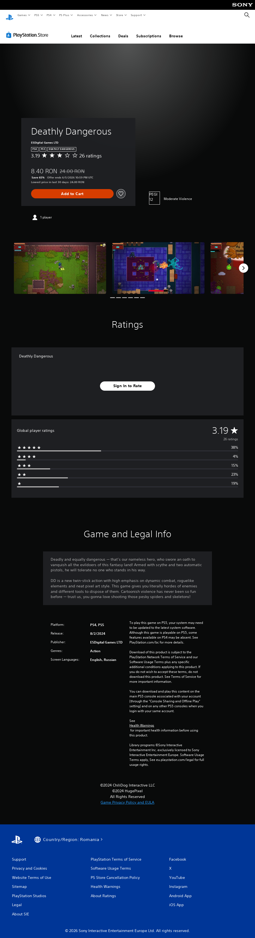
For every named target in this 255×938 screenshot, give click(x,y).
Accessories (85, 15)
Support (136, 15)
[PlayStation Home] (9, 15)
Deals (123, 30)
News (104, 15)
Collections (100, 30)
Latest (76, 30)
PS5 (36, 15)
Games (21, 15)
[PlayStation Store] (28, 29)
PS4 (49, 15)
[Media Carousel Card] (60, 263)
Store (119, 15)
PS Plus (64, 15)
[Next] (243, 263)
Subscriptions (148, 30)
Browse (176, 30)
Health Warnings (141, 720)
